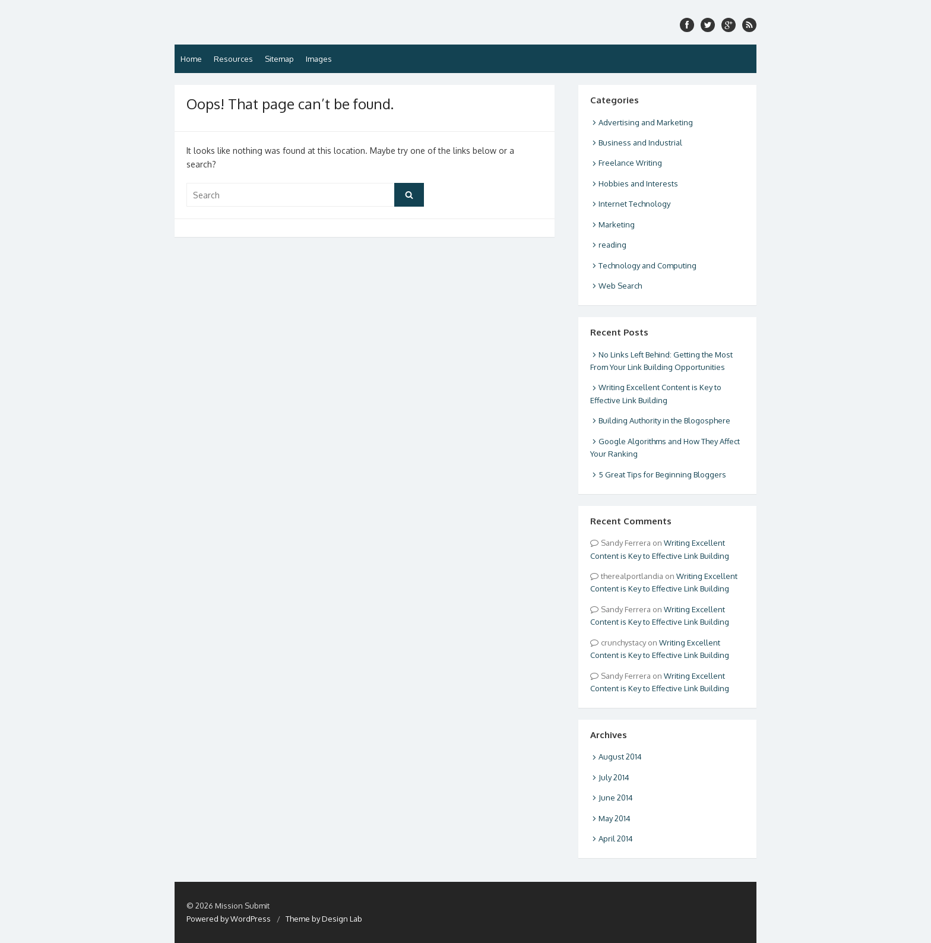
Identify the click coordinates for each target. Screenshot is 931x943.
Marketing (616, 224)
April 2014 (615, 838)
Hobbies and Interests (638, 183)
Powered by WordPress (228, 918)
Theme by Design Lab (324, 918)
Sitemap (279, 59)
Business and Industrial (640, 142)
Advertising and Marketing (645, 122)
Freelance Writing (630, 162)
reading (612, 244)
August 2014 (620, 756)
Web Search (620, 285)
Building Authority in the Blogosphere (664, 420)
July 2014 (613, 777)
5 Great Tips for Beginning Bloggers (662, 474)
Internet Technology (634, 203)
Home (191, 59)
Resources (233, 59)
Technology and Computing (647, 265)
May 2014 (614, 818)
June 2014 (615, 797)
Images (319, 59)
